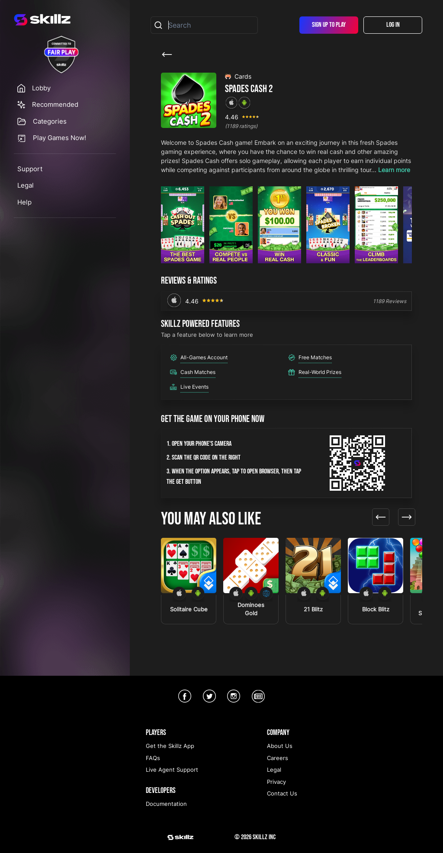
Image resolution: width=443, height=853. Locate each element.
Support (29, 169)
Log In (393, 25)
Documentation (166, 803)
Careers (277, 757)
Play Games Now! (59, 138)
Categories (50, 121)
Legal (25, 185)
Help (24, 202)
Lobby (41, 88)
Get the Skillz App (170, 745)
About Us (279, 745)
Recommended (55, 104)
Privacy (276, 781)
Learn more (394, 169)
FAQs (153, 757)
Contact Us (282, 793)
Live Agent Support (172, 769)
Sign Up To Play (329, 25)
